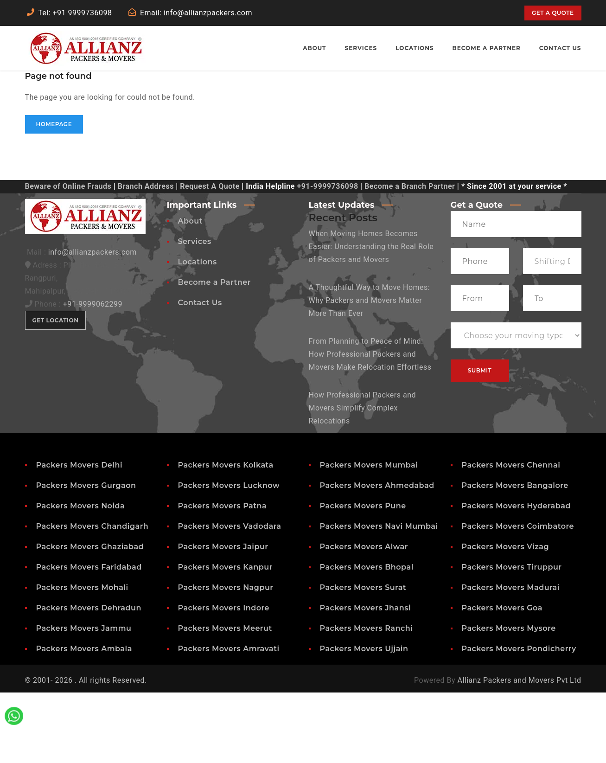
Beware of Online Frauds (68, 256)
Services (194, 312)
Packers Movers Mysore (509, 698)
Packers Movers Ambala (84, 719)
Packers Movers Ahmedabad (377, 555)
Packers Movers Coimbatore (518, 596)
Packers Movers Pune (363, 576)
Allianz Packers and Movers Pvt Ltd (519, 750)
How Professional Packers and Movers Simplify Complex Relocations (362, 478)
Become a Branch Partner (409, 256)
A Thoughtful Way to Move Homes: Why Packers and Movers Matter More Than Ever (369, 370)
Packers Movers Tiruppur (512, 637)
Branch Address (146, 256)
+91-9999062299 (92, 374)
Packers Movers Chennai (511, 535)
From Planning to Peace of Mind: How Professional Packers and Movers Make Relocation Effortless (370, 424)
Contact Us (200, 373)
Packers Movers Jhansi (365, 678)
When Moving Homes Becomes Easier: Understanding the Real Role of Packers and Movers (371, 317)
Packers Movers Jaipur (223, 617)
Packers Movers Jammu (84, 698)
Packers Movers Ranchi (366, 698)
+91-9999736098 (327, 256)
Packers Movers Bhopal (367, 637)
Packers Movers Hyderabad (516, 576)
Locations (197, 332)
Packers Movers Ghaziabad (90, 617)
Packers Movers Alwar (364, 617)
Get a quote (553, 12)
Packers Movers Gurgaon (86, 555)
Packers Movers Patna (222, 576)
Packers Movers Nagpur (226, 658)
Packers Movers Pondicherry (519, 719)
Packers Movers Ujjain (364, 719)
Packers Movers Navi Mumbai (379, 596)
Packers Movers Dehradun (88, 678)
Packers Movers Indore (224, 678)
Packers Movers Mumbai (369, 535)
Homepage (54, 194)
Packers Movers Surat (363, 658)
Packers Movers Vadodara (229, 596)
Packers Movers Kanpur (225, 637)
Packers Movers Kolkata (226, 535)
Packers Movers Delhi (79, 535)
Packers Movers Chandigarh (92, 596)
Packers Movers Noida (80, 576)
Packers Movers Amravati (229, 719)
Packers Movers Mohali (82, 658)
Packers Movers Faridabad (89, 637)
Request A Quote (209, 256)
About (190, 291)
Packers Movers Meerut (225, 698)
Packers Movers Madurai (511, 658)
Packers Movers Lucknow (229, 555)
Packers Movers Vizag (505, 617)
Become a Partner (214, 352)
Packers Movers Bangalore (515, 555)
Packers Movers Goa (502, 678)
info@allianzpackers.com (92, 322)
